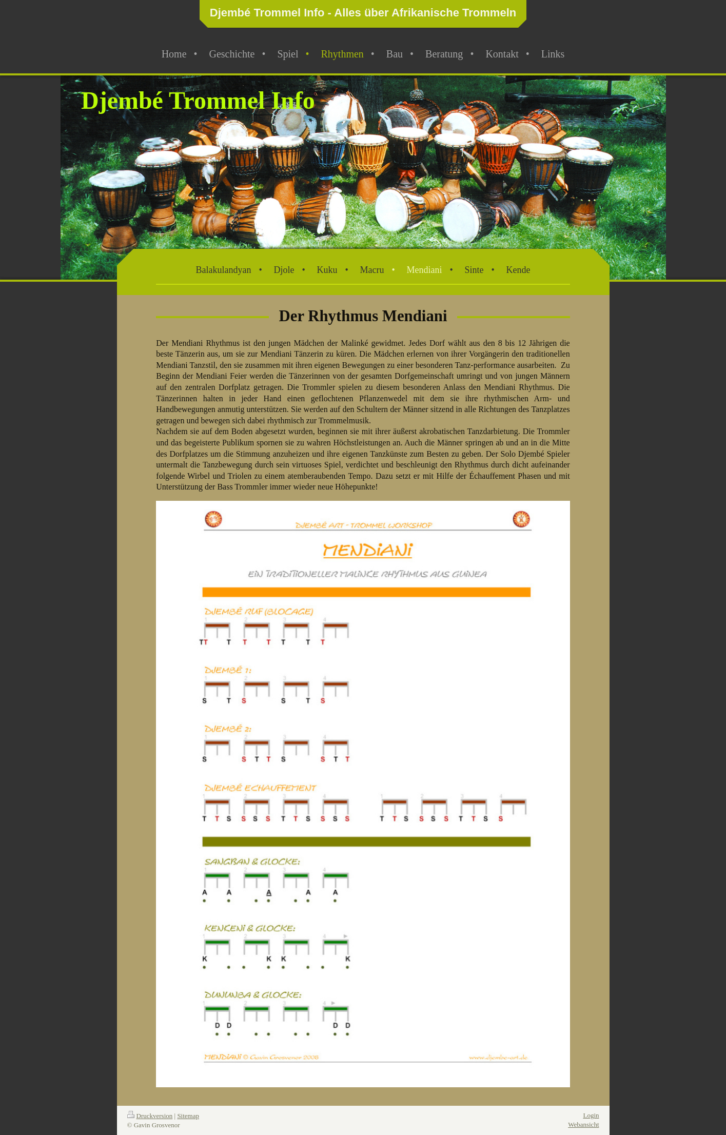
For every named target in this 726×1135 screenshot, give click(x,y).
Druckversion (150, 1116)
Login (591, 1115)
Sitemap (188, 1116)
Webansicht (583, 1124)
